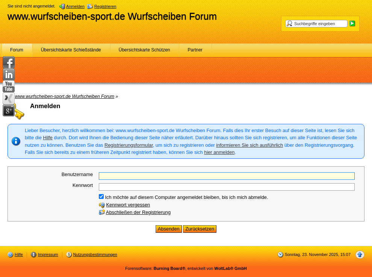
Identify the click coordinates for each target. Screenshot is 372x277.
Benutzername (77, 174)
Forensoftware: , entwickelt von (185, 268)
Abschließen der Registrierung (138, 212)
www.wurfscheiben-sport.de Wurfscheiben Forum (112, 16)
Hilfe (48, 137)
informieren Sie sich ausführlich (249, 145)
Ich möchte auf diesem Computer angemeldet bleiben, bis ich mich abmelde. (183, 197)
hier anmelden (219, 152)
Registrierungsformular (128, 145)
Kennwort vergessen (128, 205)
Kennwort (83, 185)
